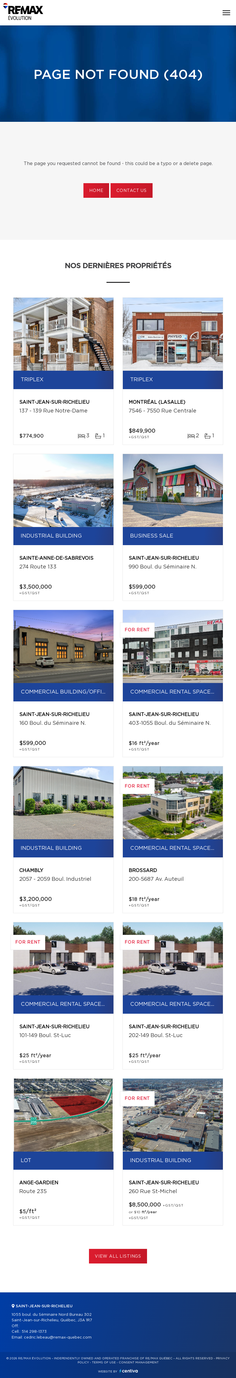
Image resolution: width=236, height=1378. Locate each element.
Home (96, 191)
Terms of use (104, 1362)
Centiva (128, 1371)
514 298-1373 (34, 1332)
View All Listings (118, 1256)
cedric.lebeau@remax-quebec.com (58, 1337)
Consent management (139, 1362)
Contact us (131, 191)
